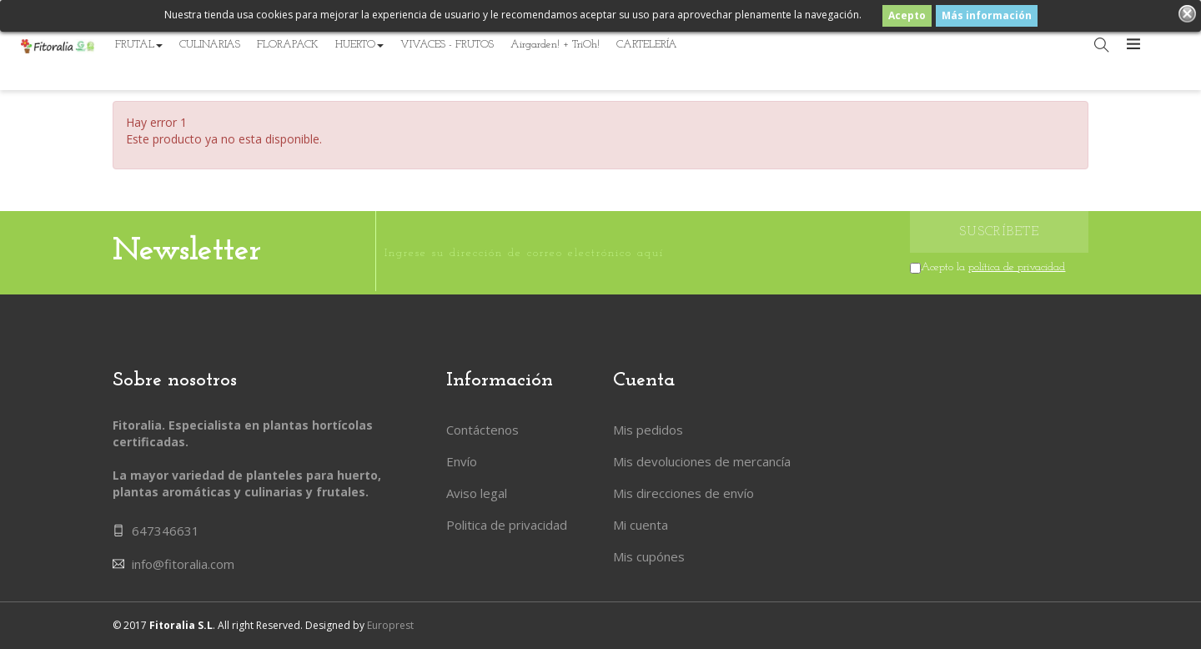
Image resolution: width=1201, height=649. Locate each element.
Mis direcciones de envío (683, 493)
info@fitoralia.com (183, 564)
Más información (987, 15)
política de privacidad (1016, 267)
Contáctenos (482, 429)
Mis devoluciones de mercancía (702, 461)
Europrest (390, 625)
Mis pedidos (648, 429)
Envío (461, 461)
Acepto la (993, 267)
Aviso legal (476, 493)
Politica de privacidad (506, 524)
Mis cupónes (649, 556)
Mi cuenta (640, 524)
